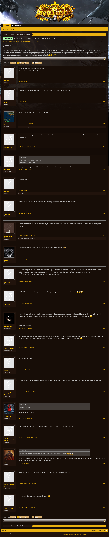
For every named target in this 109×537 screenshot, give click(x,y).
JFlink (6, 103)
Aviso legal (93, 530)
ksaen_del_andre (9, 393)
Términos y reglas (91, 533)
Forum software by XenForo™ (45, 533)
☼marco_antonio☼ (9, 485)
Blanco (29, 41)
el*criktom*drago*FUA (9, 439)
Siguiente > (38, 62)
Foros (7, 25)
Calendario (16, 25)
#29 (104, 259)
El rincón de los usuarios (14, 41)
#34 (104, 369)
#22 (104, 101)
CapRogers (7, 282)
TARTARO (7, 304)
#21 (104, 81)
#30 (104, 281)
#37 (104, 437)
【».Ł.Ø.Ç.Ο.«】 (9, 508)
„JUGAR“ (52, 55)
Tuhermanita (8, 125)
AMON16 (7, 214)
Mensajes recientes (8, 29)
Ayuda (99, 530)
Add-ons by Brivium (76, 534)
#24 (104, 146)
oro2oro (6, 80)
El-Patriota (7, 416)
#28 (104, 235)
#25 (104, 169)
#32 (104, 328)
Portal (103, 530)
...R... (5, 462)
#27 (104, 213)
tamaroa (6, 371)
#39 (104, 483)
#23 (104, 123)
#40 (104, 507)
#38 (104, 463)
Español (4, 530)
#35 (104, 391)
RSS (106, 530)
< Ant (12, 62)
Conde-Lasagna (23, 238)
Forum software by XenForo (16, 533)
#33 (104, 347)
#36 (104, 418)
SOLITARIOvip (8, 260)
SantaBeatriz (8, 326)
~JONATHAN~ (23, 127)
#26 (104, 190)
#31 (104, 303)
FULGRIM (7, 169)
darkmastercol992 (9, 237)
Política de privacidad (102, 533)
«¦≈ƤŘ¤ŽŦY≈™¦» (9, 147)
